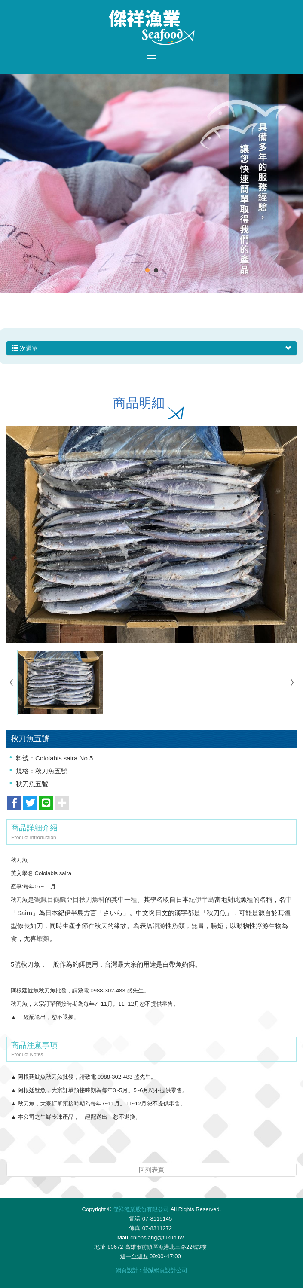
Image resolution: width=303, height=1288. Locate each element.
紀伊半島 (201, 899)
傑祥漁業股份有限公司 (152, 27)
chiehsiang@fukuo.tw (157, 1237)
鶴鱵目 (43, 899)
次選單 (151, 348)
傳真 (134, 1228)
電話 (134, 1218)
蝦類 (43, 938)
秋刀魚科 (92, 899)
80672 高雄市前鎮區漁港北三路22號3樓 (156, 1247)
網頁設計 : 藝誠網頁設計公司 (151, 1270)
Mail (122, 1237)
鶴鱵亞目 (66, 899)
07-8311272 (157, 1228)
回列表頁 (152, 1169)
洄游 (159, 925)
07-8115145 (157, 1218)
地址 (99, 1247)
